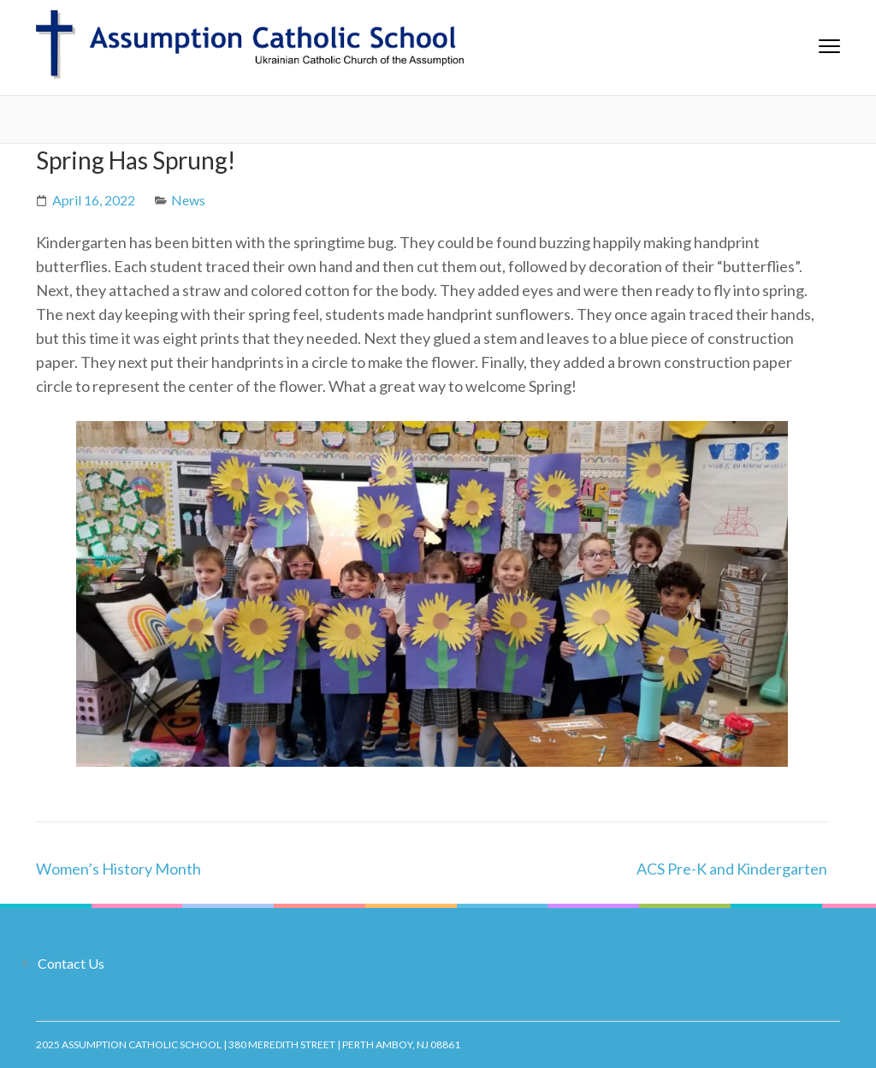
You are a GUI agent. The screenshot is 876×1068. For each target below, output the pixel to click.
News (188, 200)
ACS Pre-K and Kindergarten (731, 868)
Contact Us (71, 963)
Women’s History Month (118, 868)
